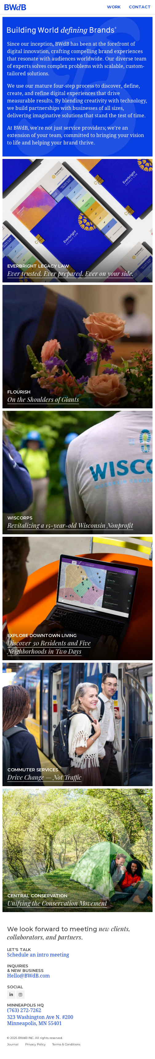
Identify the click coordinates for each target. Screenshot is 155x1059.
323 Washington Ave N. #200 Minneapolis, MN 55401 (40, 1020)
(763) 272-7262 (24, 1010)
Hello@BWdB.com (28, 976)
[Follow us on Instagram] (20, 994)
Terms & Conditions (66, 1044)
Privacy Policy (35, 1044)
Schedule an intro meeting (38, 955)
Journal (12, 1044)
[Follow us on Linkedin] (11, 994)
